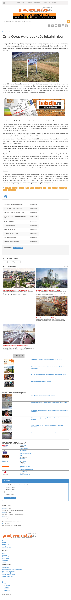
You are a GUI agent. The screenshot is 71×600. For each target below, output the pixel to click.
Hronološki (54, 250)
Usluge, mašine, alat (7, 576)
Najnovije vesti (7, 356)
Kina (27, 188)
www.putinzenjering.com (26, 469)
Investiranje (38, 188)
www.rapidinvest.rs (25, 474)
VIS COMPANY (23, 450)
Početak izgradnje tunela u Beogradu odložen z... (16, 290)
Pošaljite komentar (18, 247)
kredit (5, 190)
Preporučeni (64, 250)
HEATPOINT (23, 461)
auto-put (15, 188)
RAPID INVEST (23, 471)
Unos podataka (6, 546)
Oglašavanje (5, 544)
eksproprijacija (12, 190)
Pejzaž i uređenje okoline (8, 574)
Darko (3, 523)
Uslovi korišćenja (6, 547)
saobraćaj (55, 188)
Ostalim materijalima (11, 492)
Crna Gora (8, 188)
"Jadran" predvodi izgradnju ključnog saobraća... (49, 317)
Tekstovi (4, 555)
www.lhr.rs (22, 458)
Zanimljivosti (5, 558)
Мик (3, 516)
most (49, 188)
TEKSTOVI (38, 3)
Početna (4, 32)
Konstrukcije (5, 567)
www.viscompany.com (25, 453)
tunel (45, 188)
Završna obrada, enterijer (8, 571)
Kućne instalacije (6, 573)
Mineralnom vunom (10, 487)
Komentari (6, 506)
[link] (35, 9)
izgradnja (21, 188)
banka (31, 188)
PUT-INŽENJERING (25, 466)
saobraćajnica (63, 188)
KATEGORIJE (21, 3)
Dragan (4, 508)
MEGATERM (23, 445)
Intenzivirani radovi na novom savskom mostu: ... (16, 345)
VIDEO (54, 3)
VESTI (30, 3)
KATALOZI (47, 3)
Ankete (4, 562)
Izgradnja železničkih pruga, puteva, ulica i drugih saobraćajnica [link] (12, 262)
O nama (4, 540)
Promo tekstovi (6, 556)
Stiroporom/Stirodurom (11, 489)
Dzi (3, 520)
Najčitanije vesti (19, 356)
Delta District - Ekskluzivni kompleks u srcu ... (48, 290)
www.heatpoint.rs (24, 464)
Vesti (10, 32)
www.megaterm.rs (24, 448)
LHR (21, 456)
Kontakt (4, 542)
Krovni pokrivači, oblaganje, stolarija (12, 569)
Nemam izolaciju (10, 494)
